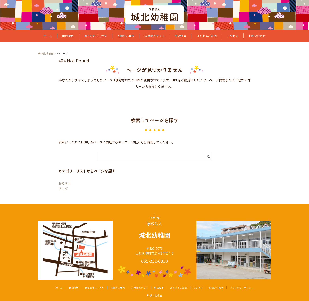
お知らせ (64, 183)
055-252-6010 (154, 261)
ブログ (63, 188)
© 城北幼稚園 (154, 295)
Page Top (154, 217)
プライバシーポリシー (241, 287)
